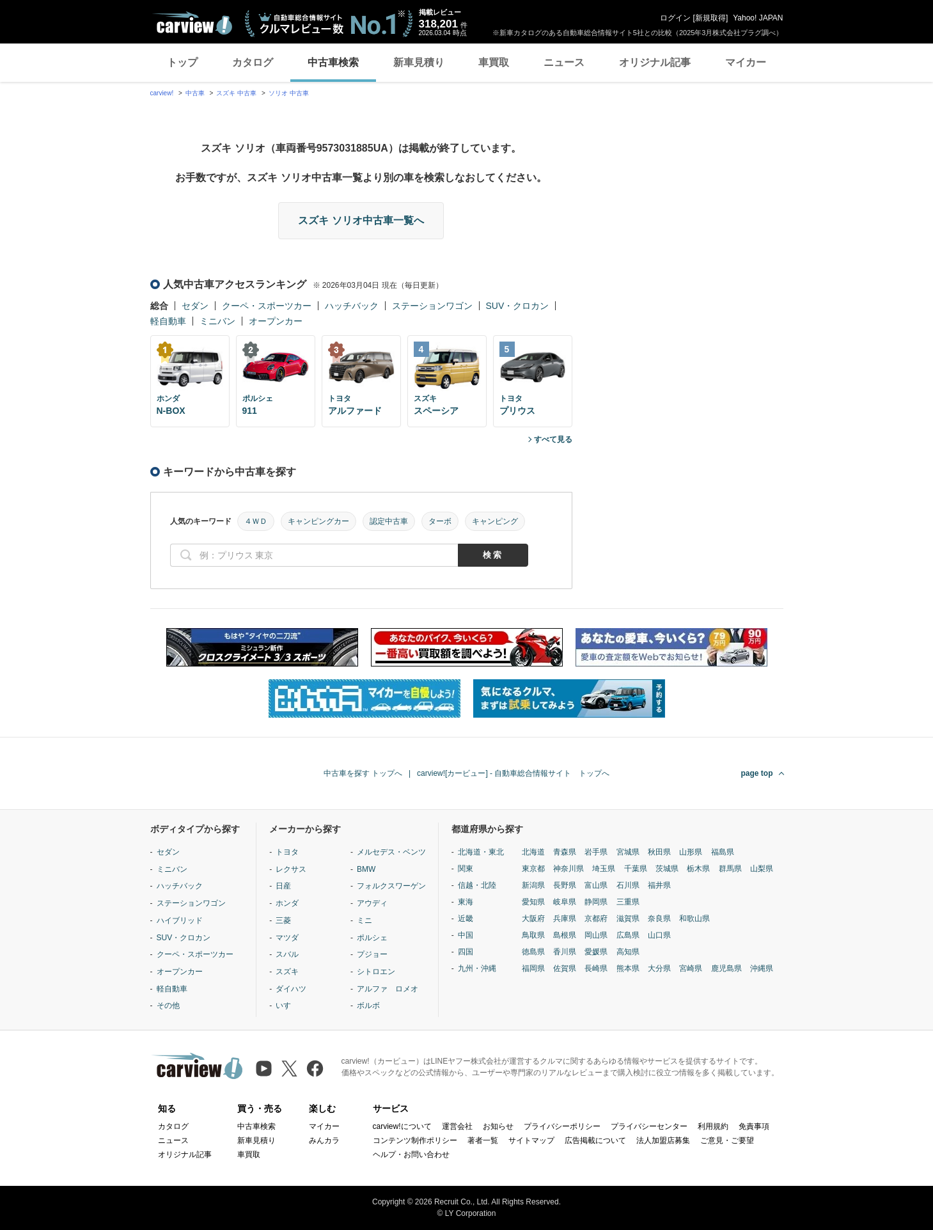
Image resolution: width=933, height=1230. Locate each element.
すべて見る (553, 439)
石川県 (627, 885)
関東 (465, 868)
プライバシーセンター (649, 1126)
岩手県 (596, 852)
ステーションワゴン (432, 306)
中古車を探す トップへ (363, 773)
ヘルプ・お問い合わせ (411, 1154)
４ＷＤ (255, 521)
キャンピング (495, 521)
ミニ (364, 920)
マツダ (287, 937)
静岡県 (596, 901)
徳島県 (533, 951)
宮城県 (627, 852)
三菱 (283, 920)
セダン (195, 306)
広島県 (627, 935)
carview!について (402, 1126)
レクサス (291, 869)
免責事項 (754, 1126)
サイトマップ (531, 1140)
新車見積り (418, 62)
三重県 (627, 901)
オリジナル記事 (655, 62)
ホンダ (287, 903)
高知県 (627, 951)
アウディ (372, 903)
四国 (465, 951)
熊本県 (627, 968)
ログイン (675, 17)
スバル (287, 954)
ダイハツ (291, 988)
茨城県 (666, 868)
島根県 (564, 935)
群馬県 (730, 868)
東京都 (533, 868)
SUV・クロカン (517, 306)
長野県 (564, 885)
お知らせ (498, 1126)
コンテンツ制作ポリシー (415, 1140)
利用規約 (713, 1126)
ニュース (564, 62)
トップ (182, 62)
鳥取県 (533, 935)
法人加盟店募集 (663, 1140)
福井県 (659, 885)
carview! (162, 93)
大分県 (659, 968)
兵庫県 (564, 918)
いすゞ (287, 1005)
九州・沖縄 (477, 968)
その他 (168, 1005)
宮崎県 (690, 968)
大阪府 (533, 918)
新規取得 (710, 17)
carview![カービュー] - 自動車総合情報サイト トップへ (513, 773)
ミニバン (217, 321)
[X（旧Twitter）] (289, 1068)
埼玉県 (603, 868)
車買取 (493, 62)
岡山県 (596, 935)
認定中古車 (389, 521)
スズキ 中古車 (236, 93)
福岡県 (533, 968)
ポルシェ (372, 937)
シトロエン (376, 971)
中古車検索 (333, 62)
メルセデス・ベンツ (391, 852)
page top (757, 773)
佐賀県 (564, 968)
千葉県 (635, 868)
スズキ (287, 971)
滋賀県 (627, 918)
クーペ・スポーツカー (266, 306)
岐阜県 (564, 901)
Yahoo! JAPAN (758, 17)
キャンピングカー (318, 521)
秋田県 (659, 852)
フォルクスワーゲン (391, 885)
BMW (366, 869)
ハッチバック (352, 306)
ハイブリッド (180, 920)
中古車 (195, 93)
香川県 (564, 951)
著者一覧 (482, 1140)
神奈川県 (568, 868)
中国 (465, 935)
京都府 (596, 918)
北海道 (533, 852)
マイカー (745, 62)
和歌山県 (694, 918)
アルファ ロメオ (387, 988)
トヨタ (287, 852)
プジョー (372, 954)
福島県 (722, 852)
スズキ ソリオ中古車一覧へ (360, 220)
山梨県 (761, 868)
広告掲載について (595, 1140)
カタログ (252, 62)
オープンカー (275, 321)
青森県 (564, 852)
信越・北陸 (477, 885)
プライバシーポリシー (562, 1126)
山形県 (690, 852)
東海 (465, 901)
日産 (283, 885)
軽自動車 (168, 321)
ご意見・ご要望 (727, 1140)
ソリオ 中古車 (289, 93)
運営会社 (457, 1126)
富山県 (596, 885)
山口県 (659, 935)
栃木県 (698, 868)
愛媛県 (596, 951)
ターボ (439, 521)
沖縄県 (761, 968)
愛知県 (533, 901)
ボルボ (368, 1005)
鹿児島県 (726, 968)
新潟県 (533, 885)
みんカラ (324, 1140)
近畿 (465, 918)
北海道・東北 (481, 852)
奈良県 (659, 918)
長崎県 (596, 968)
